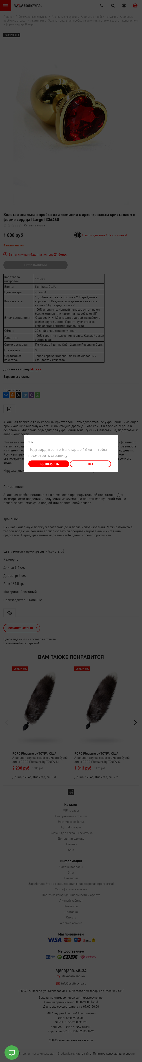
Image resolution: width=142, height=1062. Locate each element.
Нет (90, 464)
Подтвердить (49, 464)
